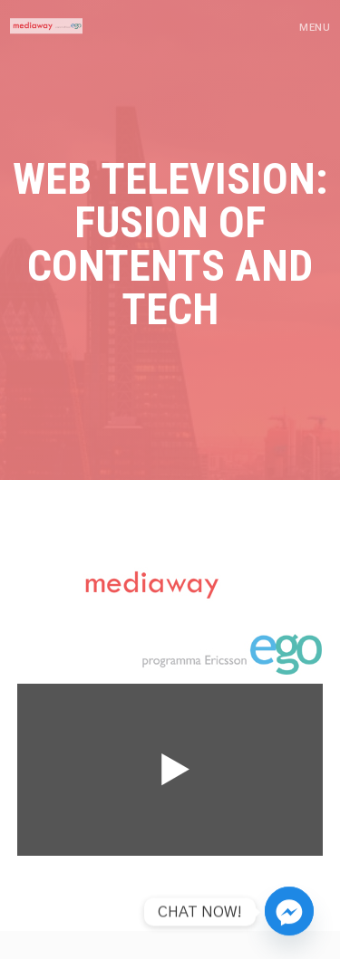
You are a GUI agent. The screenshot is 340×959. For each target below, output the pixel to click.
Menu (314, 28)
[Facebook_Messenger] (289, 911)
